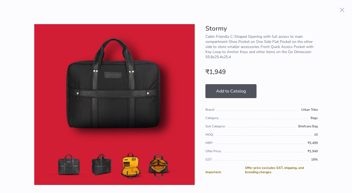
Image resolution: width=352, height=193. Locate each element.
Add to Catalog (231, 91)
